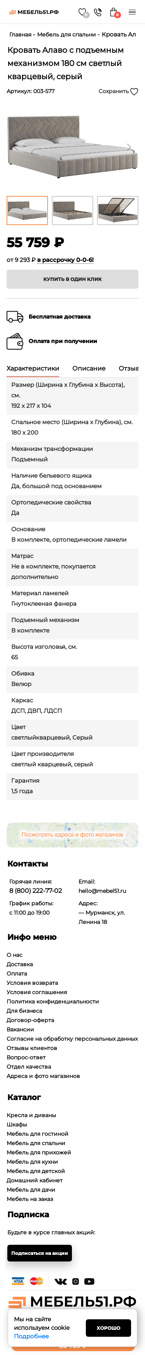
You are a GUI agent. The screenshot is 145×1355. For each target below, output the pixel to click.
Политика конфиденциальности (53, 1001)
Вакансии (20, 1029)
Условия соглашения (37, 992)
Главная (20, 34)
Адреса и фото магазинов (43, 1076)
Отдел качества (29, 1066)
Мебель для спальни (66, 34)
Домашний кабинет (35, 1180)
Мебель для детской (36, 1171)
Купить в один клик (72, 279)
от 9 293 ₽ (50, 260)
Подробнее (31, 1336)
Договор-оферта (30, 1020)
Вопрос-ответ (26, 1057)
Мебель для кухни (32, 1161)
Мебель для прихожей (39, 1152)
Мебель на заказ (30, 1199)
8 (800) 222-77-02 (35, 890)
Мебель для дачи (31, 1189)
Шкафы (17, 1124)
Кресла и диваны (31, 1115)
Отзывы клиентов (32, 1048)
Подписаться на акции (39, 1253)
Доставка (20, 964)
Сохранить (118, 91)
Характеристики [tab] (33, 368)
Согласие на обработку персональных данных (72, 1038)
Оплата (17, 973)
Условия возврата (32, 982)
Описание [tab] (89, 368)
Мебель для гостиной (37, 1133)
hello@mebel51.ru (102, 890)
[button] (129, 147)
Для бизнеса (24, 1010)
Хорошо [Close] (108, 1328)
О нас (14, 954)
